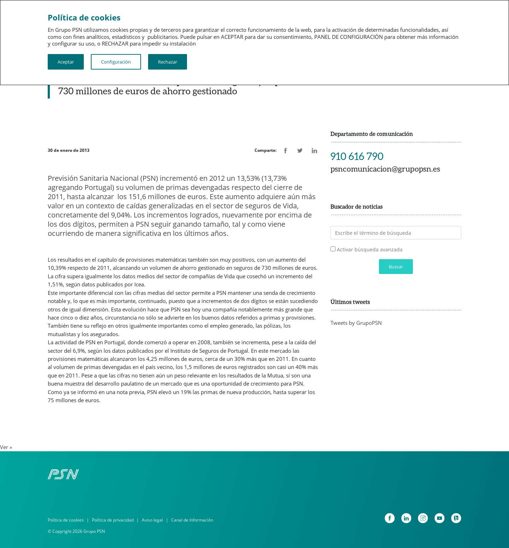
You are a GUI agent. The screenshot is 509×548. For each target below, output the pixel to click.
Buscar (396, 266)
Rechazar (167, 62)
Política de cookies (66, 520)
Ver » (6, 447)
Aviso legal (152, 520)
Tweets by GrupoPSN (356, 322)
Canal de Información (192, 520)
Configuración (116, 62)
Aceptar (66, 62)
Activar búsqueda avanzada (370, 249)
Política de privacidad (113, 520)
